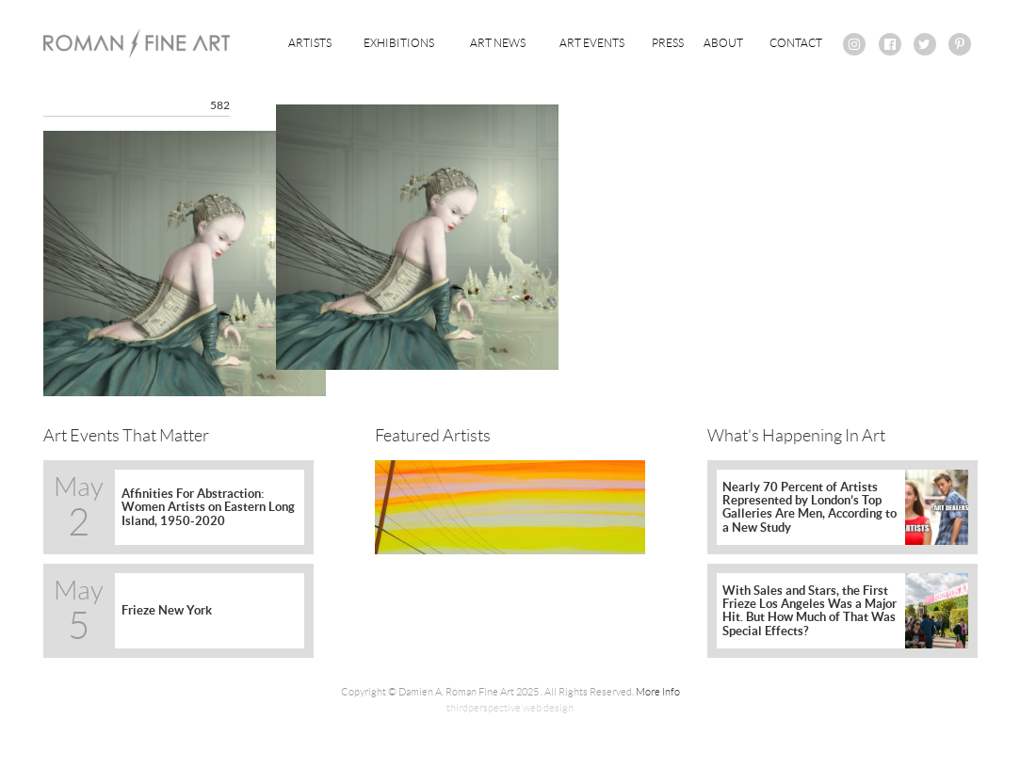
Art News (498, 43)
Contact (795, 43)
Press (668, 43)
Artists (310, 43)
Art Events (591, 43)
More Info (658, 691)
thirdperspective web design (510, 707)
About (723, 43)
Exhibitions (399, 43)
